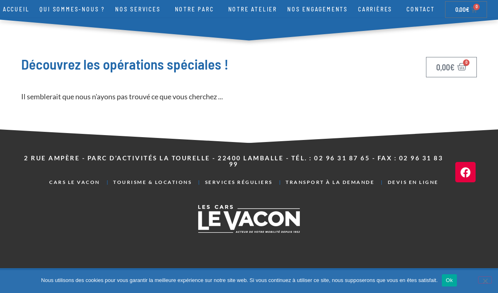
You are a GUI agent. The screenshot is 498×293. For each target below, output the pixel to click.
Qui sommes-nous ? (72, 9)
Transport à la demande (330, 182)
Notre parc (196, 9)
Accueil (16, 9)
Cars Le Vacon (74, 182)
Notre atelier (252, 9)
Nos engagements (317, 9)
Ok (449, 280)
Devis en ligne (413, 182)
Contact (420, 9)
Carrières (377, 9)
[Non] (485, 280)
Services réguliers (239, 182)
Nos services (140, 9)
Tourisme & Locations (152, 182)
